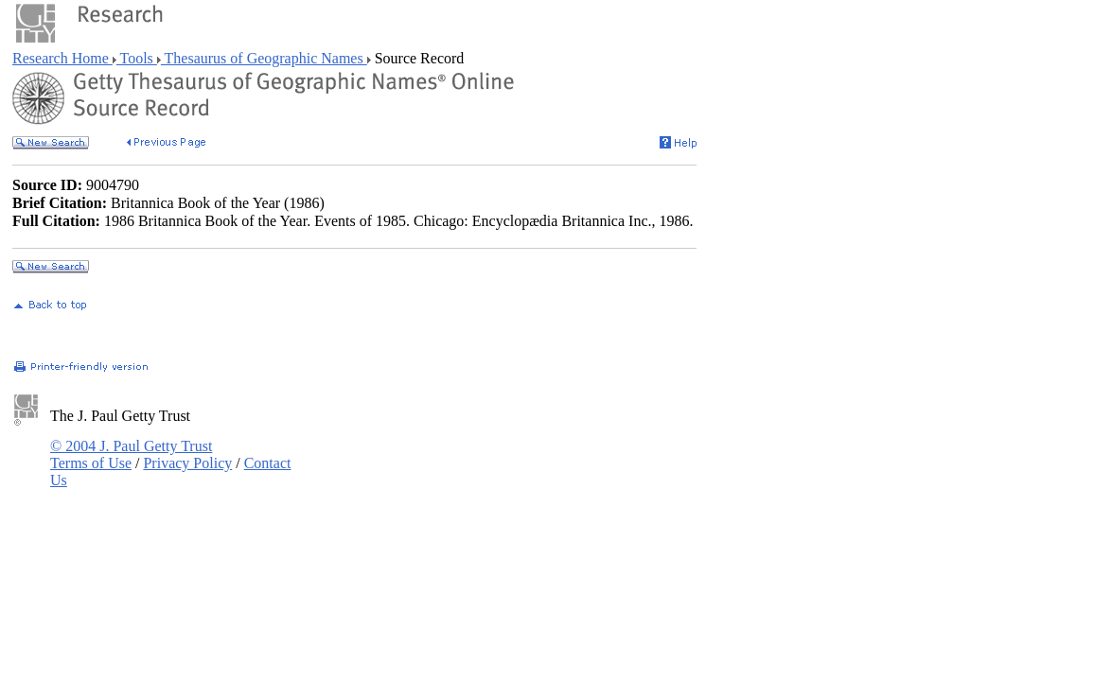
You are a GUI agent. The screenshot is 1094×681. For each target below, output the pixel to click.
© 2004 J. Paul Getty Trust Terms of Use (131, 454)
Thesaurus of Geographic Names (264, 58)
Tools (136, 58)
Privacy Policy (187, 463)
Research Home (62, 58)
